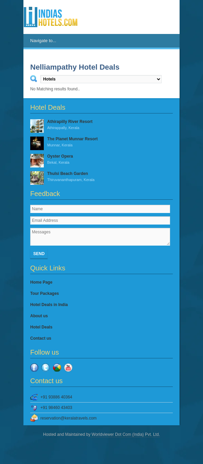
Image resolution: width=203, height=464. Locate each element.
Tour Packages (44, 293)
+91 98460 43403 (56, 407)
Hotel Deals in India (49, 304)
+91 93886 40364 (56, 397)
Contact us (40, 338)
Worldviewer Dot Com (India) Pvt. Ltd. (125, 434)
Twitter (45, 367)
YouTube (68, 367)
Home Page (41, 282)
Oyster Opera (101, 159)
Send (38, 253)
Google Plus (57, 367)
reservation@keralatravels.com (68, 418)
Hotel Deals (41, 327)
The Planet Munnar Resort (101, 142)
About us (39, 316)
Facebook (34, 367)
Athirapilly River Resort (101, 125)
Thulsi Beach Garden (101, 177)
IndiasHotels (50, 17)
